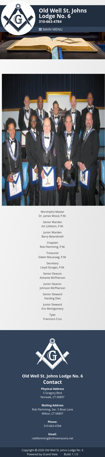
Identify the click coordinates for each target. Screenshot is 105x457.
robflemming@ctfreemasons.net (52, 438)
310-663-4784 (50, 21)
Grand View (50, 454)
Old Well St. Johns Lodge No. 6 (63, 13)
